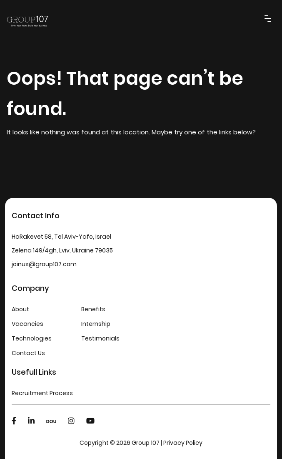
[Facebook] (14, 421)
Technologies (32, 338)
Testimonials (100, 338)
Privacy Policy (182, 443)
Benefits (93, 309)
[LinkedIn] (31, 421)
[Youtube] (90, 421)
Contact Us (28, 353)
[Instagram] (71, 421)
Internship (95, 324)
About (20, 309)
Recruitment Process (42, 393)
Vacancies (27, 324)
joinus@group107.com (44, 264)
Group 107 (146, 443)
